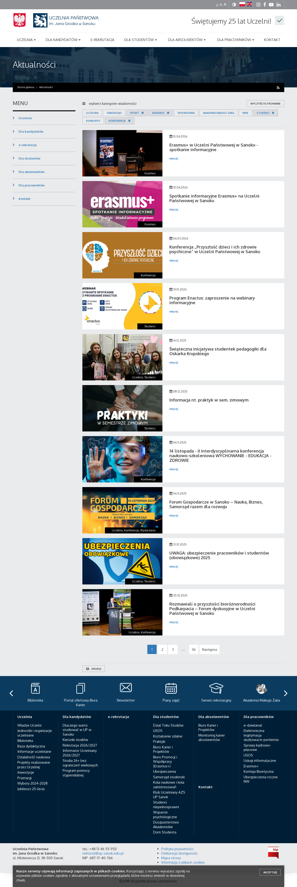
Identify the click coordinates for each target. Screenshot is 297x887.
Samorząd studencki (169, 777)
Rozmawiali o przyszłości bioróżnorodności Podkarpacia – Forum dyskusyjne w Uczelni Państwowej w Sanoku (212, 608)
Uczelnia (92, 113)
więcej (173, 158)
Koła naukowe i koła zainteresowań (168, 784)
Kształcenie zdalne (167, 736)
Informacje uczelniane (34, 751)
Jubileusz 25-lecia (31, 789)
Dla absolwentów (32, 172)
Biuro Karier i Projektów (163, 749)
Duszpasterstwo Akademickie (166, 824)
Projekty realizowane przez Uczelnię (33, 764)
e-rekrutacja (28, 145)
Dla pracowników (32, 185)
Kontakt (24, 199)
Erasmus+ (251, 766)
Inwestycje (25, 772)
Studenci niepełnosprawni (166, 804)
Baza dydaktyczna (31, 746)
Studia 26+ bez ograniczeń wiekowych (80, 762)
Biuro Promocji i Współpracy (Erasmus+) (165, 761)
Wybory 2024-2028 (32, 783)
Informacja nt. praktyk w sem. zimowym (209, 399)
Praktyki (159, 741)
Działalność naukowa (33, 757)
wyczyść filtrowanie (265, 103)
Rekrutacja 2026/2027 (80, 745)
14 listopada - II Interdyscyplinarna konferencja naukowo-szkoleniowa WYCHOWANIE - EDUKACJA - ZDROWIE (220, 455)
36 (194, 649)
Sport (134, 113)
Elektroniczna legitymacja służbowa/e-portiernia (261, 735)
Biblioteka (25, 740)
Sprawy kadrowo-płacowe (257, 747)
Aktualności (34, 64)
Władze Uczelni (29, 725)
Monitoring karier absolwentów (211, 737)
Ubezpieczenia (164, 771)
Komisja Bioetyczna (259, 771)
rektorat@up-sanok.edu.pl (103, 853)
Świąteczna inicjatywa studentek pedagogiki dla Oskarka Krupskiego (217, 351)
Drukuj (93, 668)
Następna (209, 649)
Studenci (263, 113)
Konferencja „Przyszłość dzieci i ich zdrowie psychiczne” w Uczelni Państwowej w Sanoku (214, 249)
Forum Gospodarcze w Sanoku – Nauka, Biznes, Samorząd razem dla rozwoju (216, 504)
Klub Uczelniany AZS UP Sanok (169, 794)
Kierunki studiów (75, 739)
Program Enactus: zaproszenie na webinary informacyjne (212, 300)
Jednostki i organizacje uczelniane (34, 732)
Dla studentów (29, 158)
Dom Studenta (164, 832)
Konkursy (93, 120)
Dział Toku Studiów (168, 725)
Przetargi (24, 778)
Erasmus (158, 113)
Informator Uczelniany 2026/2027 (80, 752)
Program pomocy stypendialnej (76, 772)
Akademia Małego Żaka (218, 113)
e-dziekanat (253, 725)
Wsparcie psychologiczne (165, 814)
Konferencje (117, 120)
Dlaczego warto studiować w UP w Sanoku (77, 730)
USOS (157, 730)
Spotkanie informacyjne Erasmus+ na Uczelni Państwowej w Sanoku (214, 198)
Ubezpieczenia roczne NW (261, 779)
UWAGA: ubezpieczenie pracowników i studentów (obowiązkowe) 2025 (219, 555)
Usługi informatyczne (260, 760)
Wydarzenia (186, 113)
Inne (245, 113)
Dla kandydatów (31, 131)
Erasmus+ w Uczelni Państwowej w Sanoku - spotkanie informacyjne (213, 147)
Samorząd (114, 113)
